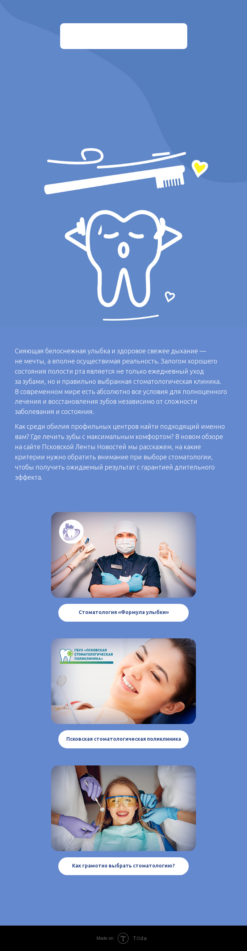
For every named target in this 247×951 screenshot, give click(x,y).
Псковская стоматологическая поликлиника (123, 739)
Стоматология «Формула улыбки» (124, 612)
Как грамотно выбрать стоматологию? (123, 866)
